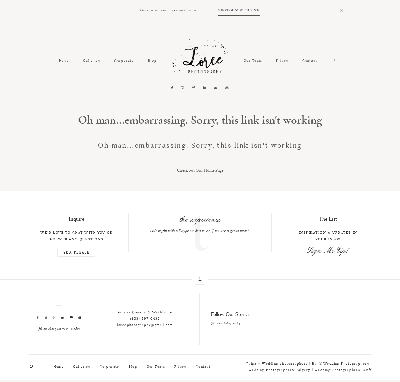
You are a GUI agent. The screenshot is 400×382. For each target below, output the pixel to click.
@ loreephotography (225, 323)
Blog (152, 61)
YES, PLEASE (76, 253)
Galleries (91, 61)
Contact (309, 61)
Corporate (124, 61)
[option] (200, 224)
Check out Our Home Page (200, 170)
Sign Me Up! (328, 251)
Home (64, 61)
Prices (282, 61)
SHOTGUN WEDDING (239, 10)
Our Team (253, 61)
